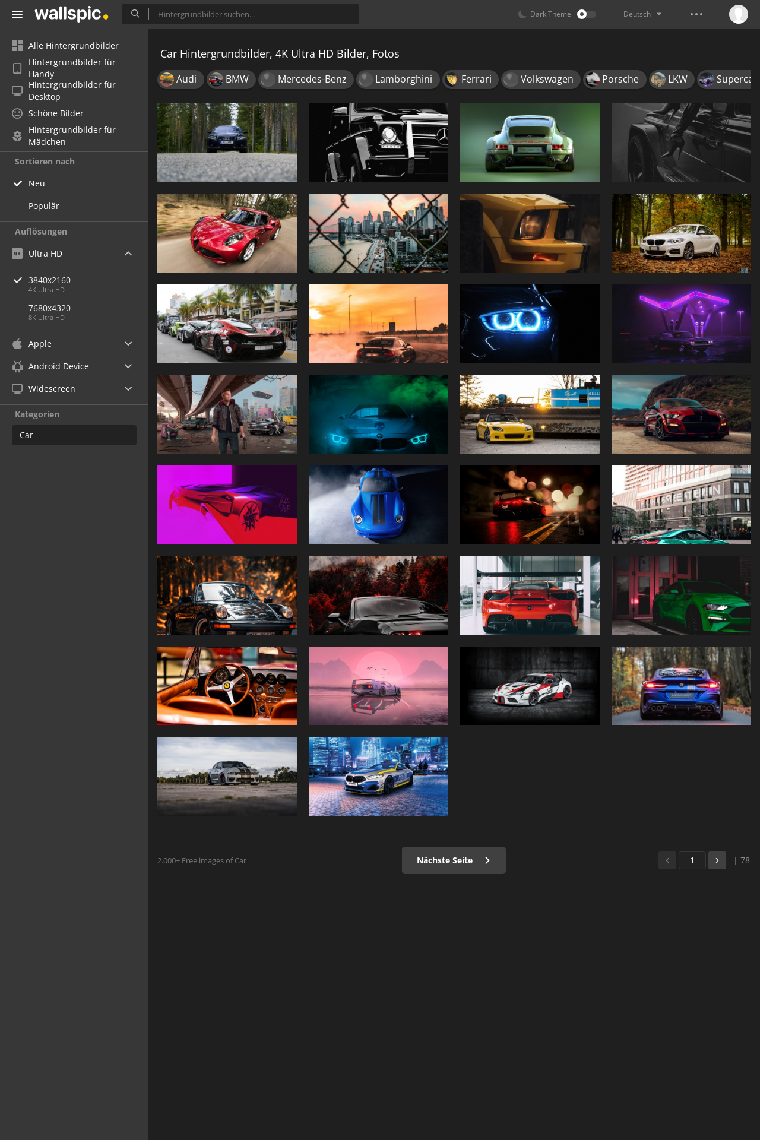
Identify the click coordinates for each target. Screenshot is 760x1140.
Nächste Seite (454, 860)
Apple (32, 343)
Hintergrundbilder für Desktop (64, 91)
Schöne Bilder (48, 113)
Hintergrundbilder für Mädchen (64, 136)
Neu (36, 183)
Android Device (50, 366)
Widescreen (43, 388)
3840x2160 (88, 280)
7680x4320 (49, 307)
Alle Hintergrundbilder (65, 45)
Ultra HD (37, 253)
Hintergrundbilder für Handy (64, 68)
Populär (43, 205)
